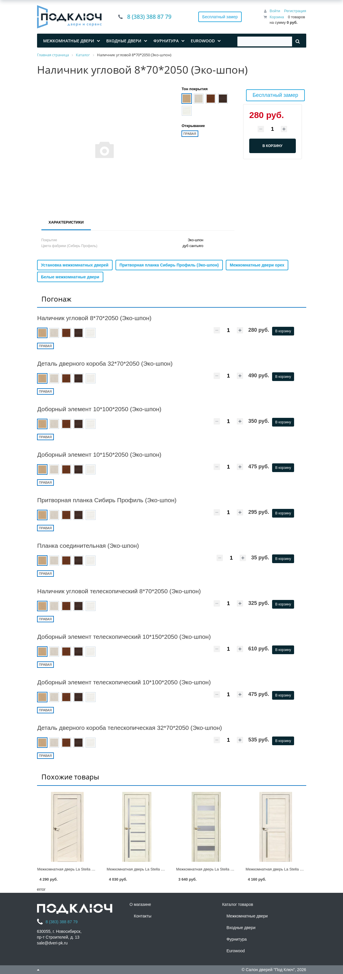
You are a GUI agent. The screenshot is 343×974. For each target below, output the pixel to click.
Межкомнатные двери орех (257, 265)
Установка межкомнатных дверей (75, 265)
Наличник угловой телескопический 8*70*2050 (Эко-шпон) (119, 591)
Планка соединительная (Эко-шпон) (88, 545)
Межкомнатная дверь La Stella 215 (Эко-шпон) (77, 869)
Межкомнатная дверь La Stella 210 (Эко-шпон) (147, 869)
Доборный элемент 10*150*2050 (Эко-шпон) (99, 454)
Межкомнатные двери (246, 916)
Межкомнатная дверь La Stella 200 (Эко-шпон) (216, 869)
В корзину (283, 331)
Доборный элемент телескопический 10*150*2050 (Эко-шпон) (124, 636)
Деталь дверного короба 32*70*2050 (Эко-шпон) (105, 363)
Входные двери (240, 927)
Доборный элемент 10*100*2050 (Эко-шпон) (99, 409)
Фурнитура (236, 939)
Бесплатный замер (220, 16)
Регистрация (295, 11)
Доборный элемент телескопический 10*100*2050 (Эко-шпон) (124, 682)
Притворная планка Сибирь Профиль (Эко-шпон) (169, 265)
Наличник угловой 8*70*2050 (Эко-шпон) (94, 318)
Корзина (276, 17)
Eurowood (235, 950)
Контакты (142, 916)
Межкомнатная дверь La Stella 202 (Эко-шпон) (286, 869)
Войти (274, 11)
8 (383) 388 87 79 (151, 17)
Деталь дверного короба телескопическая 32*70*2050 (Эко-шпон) (129, 727)
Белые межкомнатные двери (70, 277)
